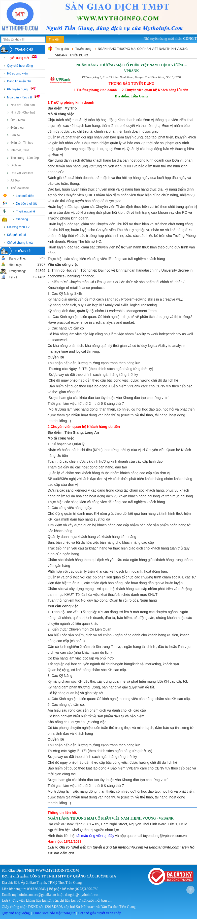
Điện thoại (17, 127)
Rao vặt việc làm (22, 173)
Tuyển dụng (83, 49)
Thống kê (23, 251)
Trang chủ (24, 49)
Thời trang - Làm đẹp (25, 158)
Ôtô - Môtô (18, 120)
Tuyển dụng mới (24, 57)
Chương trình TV (18, 227)
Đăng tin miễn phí (19, 81)
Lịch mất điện (25, 196)
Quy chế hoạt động (20, 65)
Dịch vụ (16, 165)
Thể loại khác (20, 188)
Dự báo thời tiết (26, 203)
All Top (15, 180)
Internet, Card (20, 150)
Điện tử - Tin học (22, 142)
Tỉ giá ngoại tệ (25, 211)
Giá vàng (22, 219)
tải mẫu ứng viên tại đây (95, 836)
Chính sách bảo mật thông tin (54, 913)
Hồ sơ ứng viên (17, 73)
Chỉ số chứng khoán (20, 242)
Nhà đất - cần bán (23, 105)
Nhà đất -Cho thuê (23, 112)
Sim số (15, 135)
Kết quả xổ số (16, 235)
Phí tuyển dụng (23, 89)
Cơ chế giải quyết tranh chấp (99, 913)
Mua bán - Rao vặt (25, 97)
